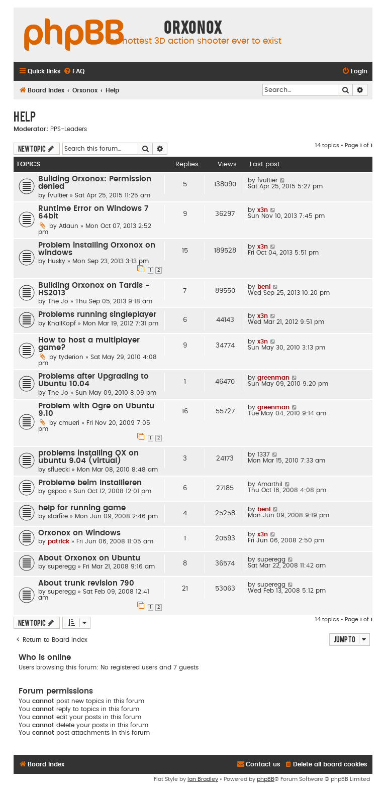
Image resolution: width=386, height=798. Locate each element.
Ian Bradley (202, 779)
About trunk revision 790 (86, 583)
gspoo (57, 491)
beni (263, 287)
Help (25, 116)
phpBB (265, 779)
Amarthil (269, 484)
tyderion (71, 357)
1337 (263, 454)
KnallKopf (62, 323)
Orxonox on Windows (79, 533)
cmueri (69, 423)
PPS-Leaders (68, 129)
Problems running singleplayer (97, 314)
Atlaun (68, 226)
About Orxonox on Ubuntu (89, 558)
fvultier (58, 195)
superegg (62, 566)
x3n (262, 210)
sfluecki (59, 470)
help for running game (82, 508)
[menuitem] (73, 71)
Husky (56, 261)
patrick (58, 541)
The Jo (58, 301)
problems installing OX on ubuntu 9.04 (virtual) (88, 457)
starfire (58, 516)
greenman (273, 378)
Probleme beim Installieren (90, 483)
